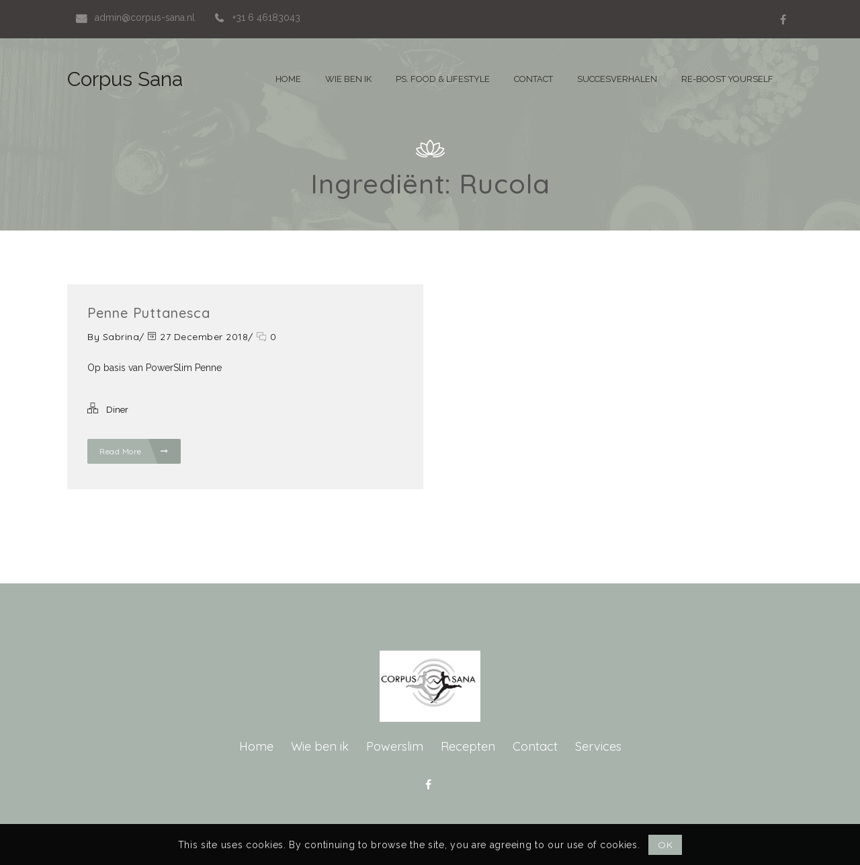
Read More (134, 451)
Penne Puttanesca (148, 312)
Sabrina (121, 337)
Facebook (783, 19)
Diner (117, 410)
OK (665, 845)
